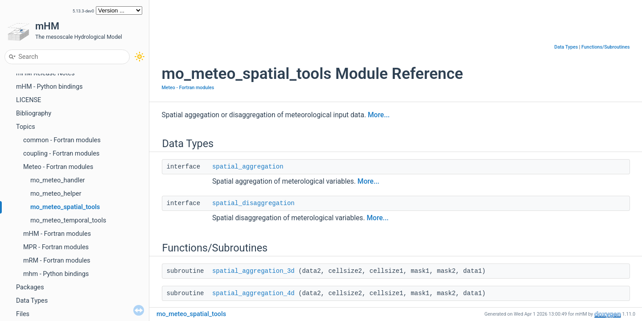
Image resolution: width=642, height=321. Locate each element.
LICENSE (28, 100)
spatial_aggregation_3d (253, 271)
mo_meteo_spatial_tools (65, 207)
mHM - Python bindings (49, 87)
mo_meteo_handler (57, 180)
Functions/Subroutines (605, 47)
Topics (25, 127)
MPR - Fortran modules (56, 247)
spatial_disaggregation (253, 203)
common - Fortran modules (62, 140)
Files (22, 314)
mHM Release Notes (45, 73)
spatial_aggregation (248, 166)
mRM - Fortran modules (57, 260)
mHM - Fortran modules (57, 234)
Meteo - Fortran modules (58, 167)
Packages (30, 287)
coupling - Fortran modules (61, 153)
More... (379, 115)
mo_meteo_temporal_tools (68, 220)
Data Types (32, 301)
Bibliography (33, 113)
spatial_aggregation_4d (253, 293)
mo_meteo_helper (55, 194)
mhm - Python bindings (56, 274)
